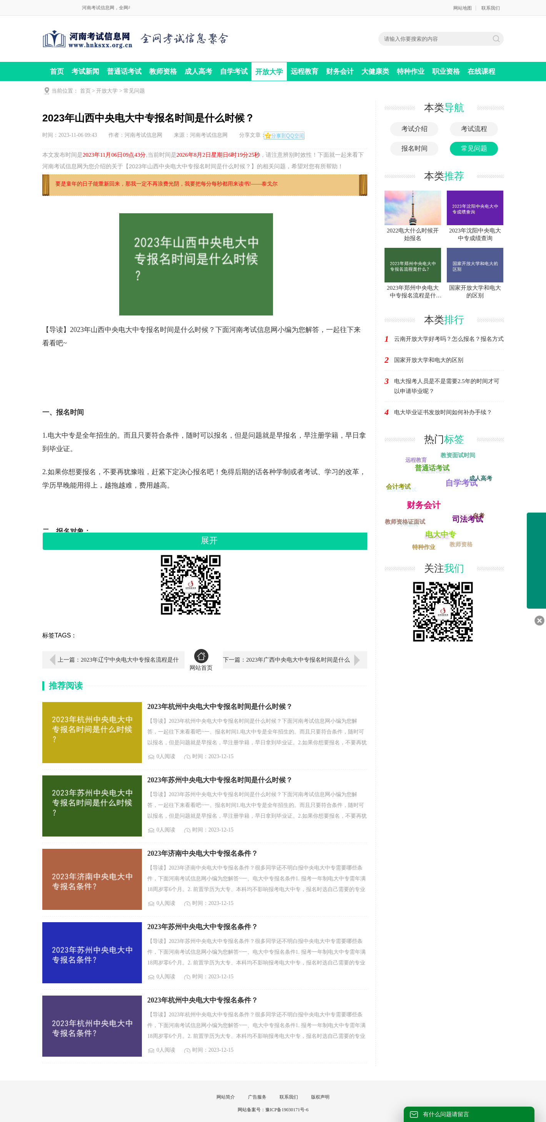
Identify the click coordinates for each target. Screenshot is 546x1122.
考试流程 (474, 129)
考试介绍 (414, 129)
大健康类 (375, 71)
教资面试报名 (434, 472)
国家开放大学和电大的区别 (428, 360)
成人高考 (198, 71)
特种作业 (410, 71)
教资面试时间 (457, 455)
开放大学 (269, 72)
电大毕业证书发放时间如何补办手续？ (443, 412)
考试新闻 (85, 71)
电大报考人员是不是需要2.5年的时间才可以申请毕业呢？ (446, 386)
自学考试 (234, 71)
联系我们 (490, 8)
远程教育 (304, 71)
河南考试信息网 (143, 135)
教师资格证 (435, 538)
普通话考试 (124, 71)
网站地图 (462, 8)
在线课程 (481, 71)
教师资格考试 (401, 490)
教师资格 (163, 71)
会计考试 (398, 486)
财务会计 (340, 71)
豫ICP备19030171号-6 (287, 1109)
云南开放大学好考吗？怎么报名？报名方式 (449, 339)
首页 (57, 71)
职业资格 (446, 71)
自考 (479, 516)
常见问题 (134, 91)
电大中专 (442, 533)
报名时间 (414, 148)
